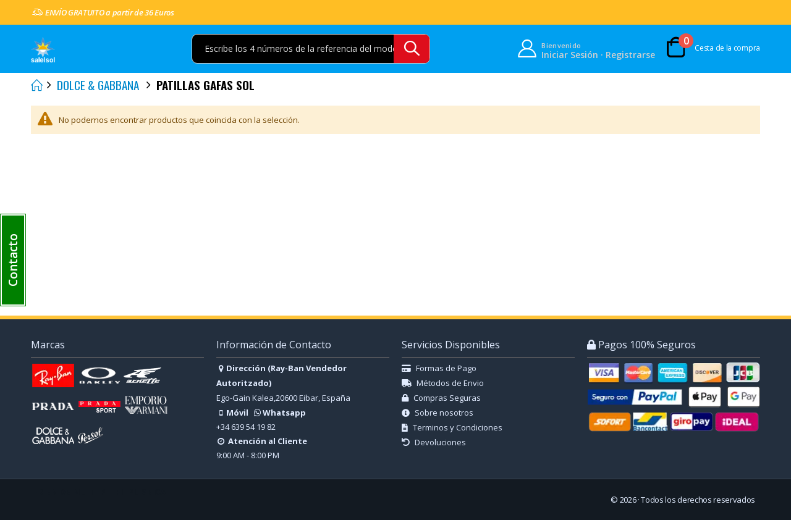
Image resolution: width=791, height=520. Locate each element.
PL (133, 492)
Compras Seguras (441, 397)
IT (92, 492)
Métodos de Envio (443, 382)
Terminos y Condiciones (452, 427)
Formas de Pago (439, 368)
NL (79, 492)
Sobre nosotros (437, 412)
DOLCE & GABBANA (98, 85)
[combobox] (310, 49)
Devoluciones (434, 442)
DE (64, 492)
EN (51, 492)
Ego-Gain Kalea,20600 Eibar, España (283, 397)
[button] (13, 260)
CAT (160, 499)
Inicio (35, 85)
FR (38, 492)
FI (119, 492)
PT (106, 492)
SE (147, 492)
